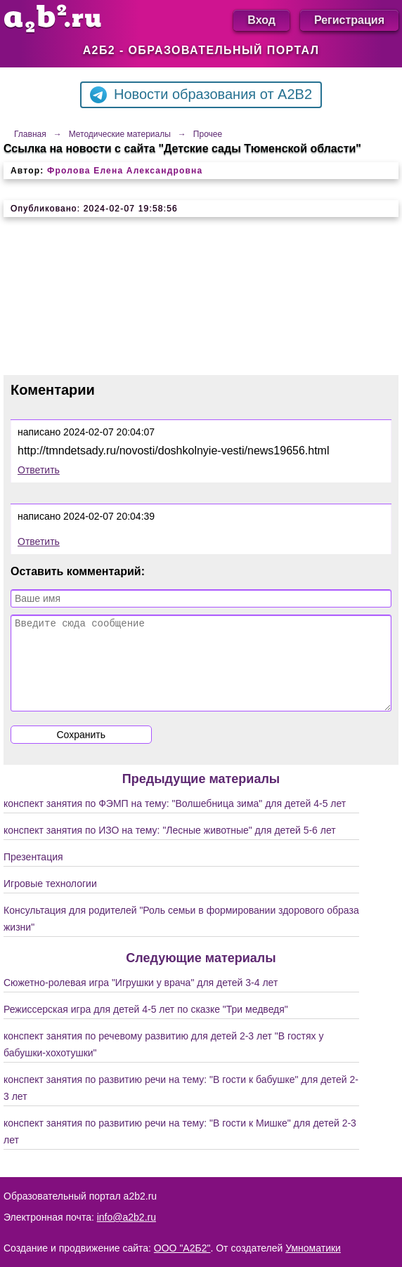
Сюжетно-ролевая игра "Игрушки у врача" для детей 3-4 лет (141, 999)
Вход (261, 20)
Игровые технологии (50, 900)
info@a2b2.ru (126, 1217)
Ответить (39, 469)
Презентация (33, 873)
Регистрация (349, 20)
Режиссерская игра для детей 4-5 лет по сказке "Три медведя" (146, 1026)
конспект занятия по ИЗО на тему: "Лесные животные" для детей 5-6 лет (170, 847)
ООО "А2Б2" (182, 1248)
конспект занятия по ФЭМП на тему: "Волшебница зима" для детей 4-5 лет (175, 820)
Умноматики (313, 1248)
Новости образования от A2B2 (201, 94)
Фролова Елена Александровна (124, 171)
